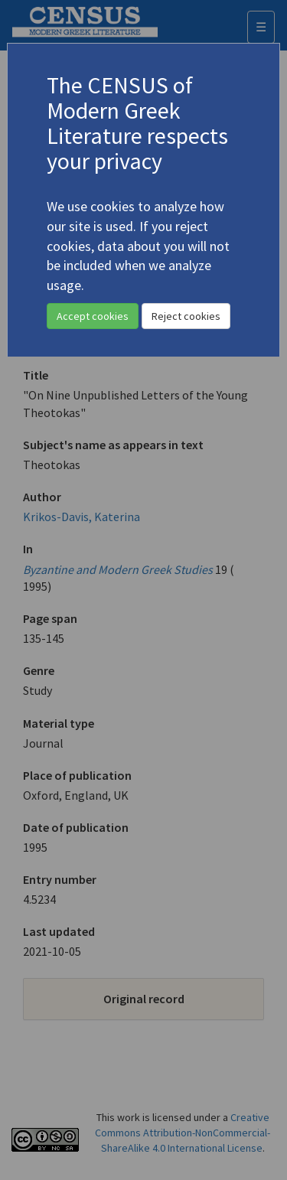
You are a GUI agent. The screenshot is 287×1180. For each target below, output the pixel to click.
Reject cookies (186, 316)
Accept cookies (93, 316)
